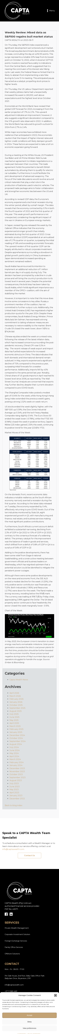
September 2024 (17, 741)
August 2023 (15, 780)
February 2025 (16, 729)
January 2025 (15, 732)
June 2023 (14, 786)
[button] (55, 1005)
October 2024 (16, 738)
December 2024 (17, 735)
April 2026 (14, 693)
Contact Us (29, 855)
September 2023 (17, 777)
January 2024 (15, 765)
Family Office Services (14, 947)
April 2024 (14, 756)
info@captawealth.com (13, 849)
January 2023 (15, 795)
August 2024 (15, 744)
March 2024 (15, 759)
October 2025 (16, 705)
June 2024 (14, 750)
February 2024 (16, 762)
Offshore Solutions (12, 954)
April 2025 (14, 723)
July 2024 (14, 747)
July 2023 (14, 783)
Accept (29, 1025)
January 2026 (15, 702)
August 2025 (15, 711)
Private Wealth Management (17, 928)
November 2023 (17, 771)
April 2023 (14, 792)
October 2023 (16, 774)
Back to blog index (13, 805)
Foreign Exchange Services (16, 941)
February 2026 (16, 699)
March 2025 (15, 726)
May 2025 (13, 720)
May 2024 (14, 753)
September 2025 (17, 708)
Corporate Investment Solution (17, 934)
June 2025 (14, 717)
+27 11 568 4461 (11, 991)
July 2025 (14, 714)
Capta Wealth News (18, 680)
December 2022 (17, 798)
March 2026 (15, 696)
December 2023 (17, 768)
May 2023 (14, 789)
